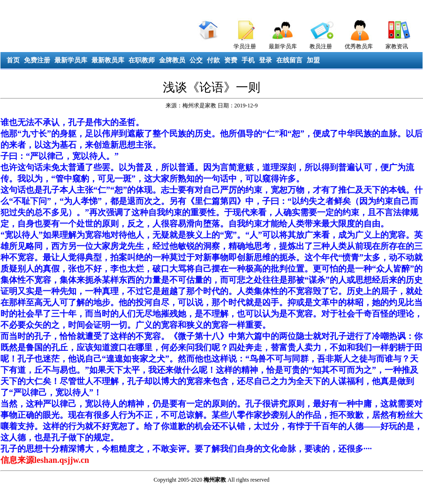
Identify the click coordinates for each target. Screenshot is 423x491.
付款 (213, 60)
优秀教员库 (359, 46)
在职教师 (141, 60)
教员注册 (321, 46)
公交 (196, 60)
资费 (230, 60)
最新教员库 (107, 60)
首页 (13, 60)
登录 (265, 60)
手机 (248, 60)
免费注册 (37, 60)
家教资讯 (396, 46)
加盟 (313, 60)
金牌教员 (172, 60)
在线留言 (289, 60)
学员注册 (245, 46)
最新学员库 (283, 46)
